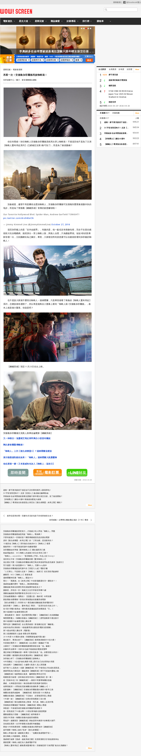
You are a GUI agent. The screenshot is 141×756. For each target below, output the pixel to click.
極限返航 (112, 85)
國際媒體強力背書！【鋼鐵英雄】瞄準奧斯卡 (21, 714)
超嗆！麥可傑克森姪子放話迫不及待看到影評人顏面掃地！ (27, 490)
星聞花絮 (39, 21)
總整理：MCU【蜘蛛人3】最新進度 (17, 574)
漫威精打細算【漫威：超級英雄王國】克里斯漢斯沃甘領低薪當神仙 (31, 739)
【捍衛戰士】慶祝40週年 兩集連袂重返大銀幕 (22, 499)
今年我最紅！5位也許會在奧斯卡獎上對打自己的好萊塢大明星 (28, 661)
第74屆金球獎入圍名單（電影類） (17, 630)
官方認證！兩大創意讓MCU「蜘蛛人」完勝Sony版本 (25, 565)
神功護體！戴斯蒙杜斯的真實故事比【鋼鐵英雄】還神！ (26, 655)
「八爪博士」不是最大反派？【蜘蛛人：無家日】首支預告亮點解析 (31, 571)
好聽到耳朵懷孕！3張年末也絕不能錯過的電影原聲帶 (25, 649)
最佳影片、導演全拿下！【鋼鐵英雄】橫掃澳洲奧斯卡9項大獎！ (29, 640)
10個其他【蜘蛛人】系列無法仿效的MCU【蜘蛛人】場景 (26, 543)
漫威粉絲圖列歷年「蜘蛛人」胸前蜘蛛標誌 (21, 584)
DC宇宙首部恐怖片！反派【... (116, 127)
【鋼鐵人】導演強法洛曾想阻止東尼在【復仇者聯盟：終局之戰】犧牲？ (33, 502)
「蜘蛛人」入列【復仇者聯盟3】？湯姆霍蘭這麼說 (27, 451)
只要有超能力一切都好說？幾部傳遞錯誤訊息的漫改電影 (26, 537)
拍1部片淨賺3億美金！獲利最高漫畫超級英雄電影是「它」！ (28, 609)
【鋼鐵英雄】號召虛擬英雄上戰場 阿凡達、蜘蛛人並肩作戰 (29, 702)
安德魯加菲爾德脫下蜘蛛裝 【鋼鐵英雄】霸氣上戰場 (24, 705)
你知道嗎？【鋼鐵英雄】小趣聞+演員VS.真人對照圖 (24, 664)
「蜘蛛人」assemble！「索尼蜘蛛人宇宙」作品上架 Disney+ (29, 556)
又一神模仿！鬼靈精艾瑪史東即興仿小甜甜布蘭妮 (27, 438)
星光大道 (23, 21)
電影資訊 (7, 21)
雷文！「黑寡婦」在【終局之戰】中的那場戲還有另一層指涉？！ (30, 581)
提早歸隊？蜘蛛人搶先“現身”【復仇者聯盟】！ (22, 730)
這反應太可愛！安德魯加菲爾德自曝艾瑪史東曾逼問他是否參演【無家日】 (33, 562)
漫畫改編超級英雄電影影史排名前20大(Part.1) (22, 593)
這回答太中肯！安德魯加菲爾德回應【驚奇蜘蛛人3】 (25, 559)
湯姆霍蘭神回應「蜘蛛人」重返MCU (18, 577)
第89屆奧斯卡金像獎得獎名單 (15, 612)
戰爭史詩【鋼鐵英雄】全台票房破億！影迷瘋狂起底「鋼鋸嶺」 (29, 624)
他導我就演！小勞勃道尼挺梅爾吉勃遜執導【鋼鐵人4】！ (27, 686)
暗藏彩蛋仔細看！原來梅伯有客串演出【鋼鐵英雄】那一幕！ (28, 677)
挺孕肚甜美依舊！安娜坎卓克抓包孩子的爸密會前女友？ (30, 515)
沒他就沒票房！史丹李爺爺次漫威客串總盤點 (21, 723)
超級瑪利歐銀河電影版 (118, 80)
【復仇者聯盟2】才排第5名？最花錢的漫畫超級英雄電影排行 (28, 602)
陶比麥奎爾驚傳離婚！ (14, 444)
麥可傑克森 (113, 74)
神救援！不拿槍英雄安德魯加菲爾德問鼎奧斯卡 (22, 708)
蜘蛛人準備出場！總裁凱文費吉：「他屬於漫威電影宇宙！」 (28, 733)
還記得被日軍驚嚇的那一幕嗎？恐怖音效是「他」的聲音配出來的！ (31, 652)
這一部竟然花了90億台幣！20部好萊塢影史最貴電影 (25, 711)
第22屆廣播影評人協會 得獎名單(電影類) (20, 633)
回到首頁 (117, 2)
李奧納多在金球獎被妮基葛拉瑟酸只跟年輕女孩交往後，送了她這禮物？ (84, 51)
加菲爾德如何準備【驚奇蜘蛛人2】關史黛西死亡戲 (24, 550)
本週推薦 (116, 113)
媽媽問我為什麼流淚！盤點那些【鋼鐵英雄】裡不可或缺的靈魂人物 (31, 671)
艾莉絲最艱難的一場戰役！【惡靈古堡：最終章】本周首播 (27, 596)
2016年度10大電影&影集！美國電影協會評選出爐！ (25, 636)
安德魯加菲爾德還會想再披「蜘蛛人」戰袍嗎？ (22, 534)
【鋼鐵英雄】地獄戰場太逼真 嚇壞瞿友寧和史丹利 (24, 674)
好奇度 (121, 69)
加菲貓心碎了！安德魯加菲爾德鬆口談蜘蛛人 (21, 658)
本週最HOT (104, 113)
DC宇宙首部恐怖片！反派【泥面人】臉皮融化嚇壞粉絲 (25, 493)
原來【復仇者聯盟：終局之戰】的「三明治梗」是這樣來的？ (28, 540)
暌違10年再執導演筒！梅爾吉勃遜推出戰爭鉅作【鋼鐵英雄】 (28, 727)
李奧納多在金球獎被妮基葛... (116, 133)
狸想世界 (112, 102)
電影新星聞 (17, 69)
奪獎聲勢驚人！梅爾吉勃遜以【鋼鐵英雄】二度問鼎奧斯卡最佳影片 (31, 618)
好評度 (129, 69)
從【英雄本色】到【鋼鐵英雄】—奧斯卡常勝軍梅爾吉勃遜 (27, 680)
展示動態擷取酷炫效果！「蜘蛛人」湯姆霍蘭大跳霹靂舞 (30, 457)
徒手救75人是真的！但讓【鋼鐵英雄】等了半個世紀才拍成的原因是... (32, 668)
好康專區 (71, 21)
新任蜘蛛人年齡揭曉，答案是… (16, 736)
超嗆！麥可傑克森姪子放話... (116, 122)
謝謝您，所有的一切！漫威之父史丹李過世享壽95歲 (24, 590)
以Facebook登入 (132, 2)
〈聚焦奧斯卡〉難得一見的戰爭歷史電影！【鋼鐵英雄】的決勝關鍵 (31, 615)
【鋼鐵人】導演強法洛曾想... (116, 144)
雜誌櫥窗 (55, 21)
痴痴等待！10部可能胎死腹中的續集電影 (20, 546)
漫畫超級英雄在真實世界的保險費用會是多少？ (22, 587)
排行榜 (85, 21)
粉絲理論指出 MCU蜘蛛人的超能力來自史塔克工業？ (25, 553)
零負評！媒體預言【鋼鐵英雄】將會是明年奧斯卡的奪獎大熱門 (29, 720)
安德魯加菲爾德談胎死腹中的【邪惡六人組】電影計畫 (25, 568)
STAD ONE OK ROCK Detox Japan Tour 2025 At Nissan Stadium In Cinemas (121, 94)
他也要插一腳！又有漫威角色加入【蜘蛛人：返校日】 (29, 463)
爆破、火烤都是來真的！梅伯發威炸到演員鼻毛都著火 (25, 683)
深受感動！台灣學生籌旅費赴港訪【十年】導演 (68, 520)
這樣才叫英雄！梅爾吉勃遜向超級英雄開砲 (21, 717)
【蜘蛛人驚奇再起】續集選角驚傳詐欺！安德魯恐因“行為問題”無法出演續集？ (35, 745)
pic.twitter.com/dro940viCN (18, 218)
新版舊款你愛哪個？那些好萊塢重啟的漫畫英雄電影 (24, 599)
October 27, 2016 (60, 224)
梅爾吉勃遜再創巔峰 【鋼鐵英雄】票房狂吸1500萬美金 (26, 692)
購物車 (100, 21)
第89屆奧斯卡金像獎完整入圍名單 (17, 621)
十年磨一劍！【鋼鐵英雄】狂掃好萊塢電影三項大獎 (24, 699)
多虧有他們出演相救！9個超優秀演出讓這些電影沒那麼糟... (27, 627)
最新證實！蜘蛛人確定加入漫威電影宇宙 (20, 742)
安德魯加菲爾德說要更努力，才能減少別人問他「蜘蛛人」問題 (29, 531)
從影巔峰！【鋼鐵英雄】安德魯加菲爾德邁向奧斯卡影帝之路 (28, 689)
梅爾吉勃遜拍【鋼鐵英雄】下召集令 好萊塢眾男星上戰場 (27, 695)
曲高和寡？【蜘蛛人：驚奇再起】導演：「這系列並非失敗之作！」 (31, 605)
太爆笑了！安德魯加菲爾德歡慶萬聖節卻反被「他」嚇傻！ (27, 646)
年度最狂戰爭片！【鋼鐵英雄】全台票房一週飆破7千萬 (26, 643)
